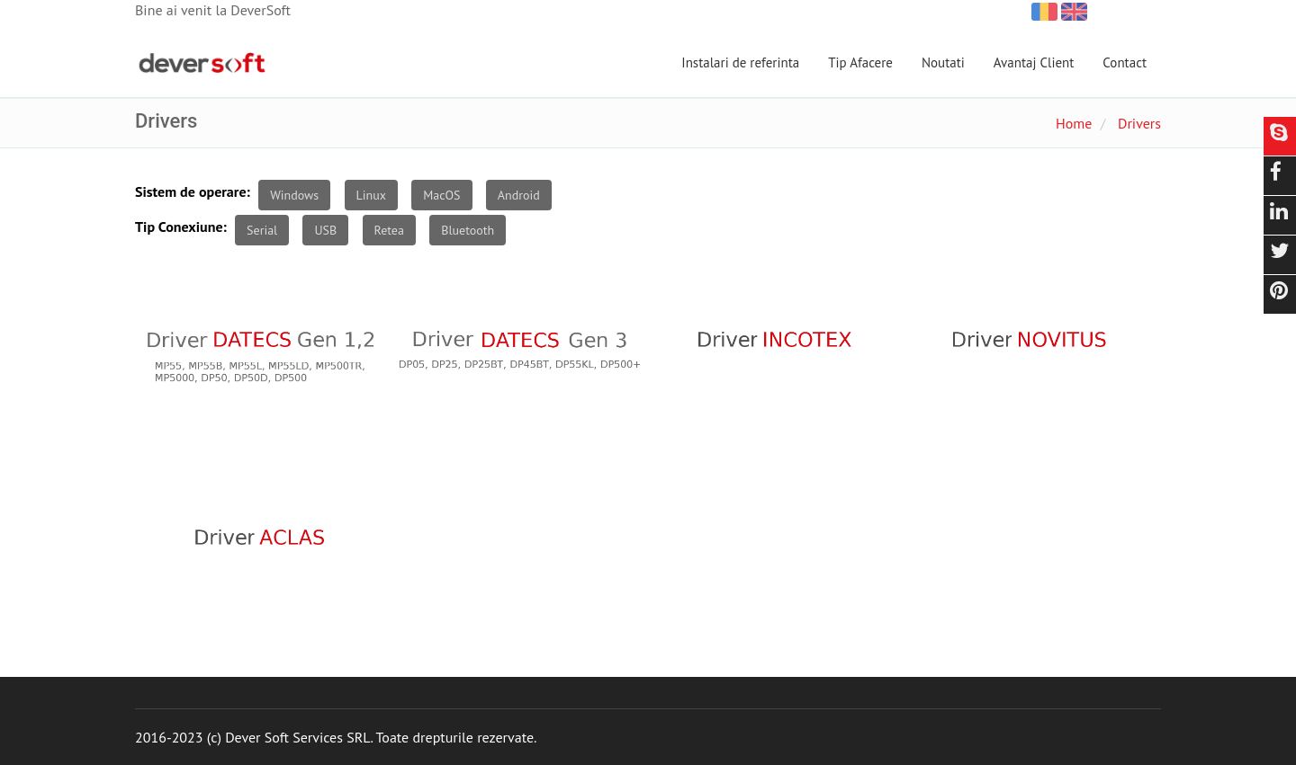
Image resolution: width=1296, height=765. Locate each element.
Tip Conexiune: (181, 227)
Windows (294, 195)
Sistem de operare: (192, 191)
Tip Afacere (860, 62)
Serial (262, 230)
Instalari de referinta (740, 62)
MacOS (441, 195)
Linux (371, 195)
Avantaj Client (1034, 62)
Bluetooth (467, 230)
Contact (1124, 62)
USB (325, 230)
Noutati (943, 62)
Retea (389, 230)
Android (519, 195)
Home (1074, 123)
